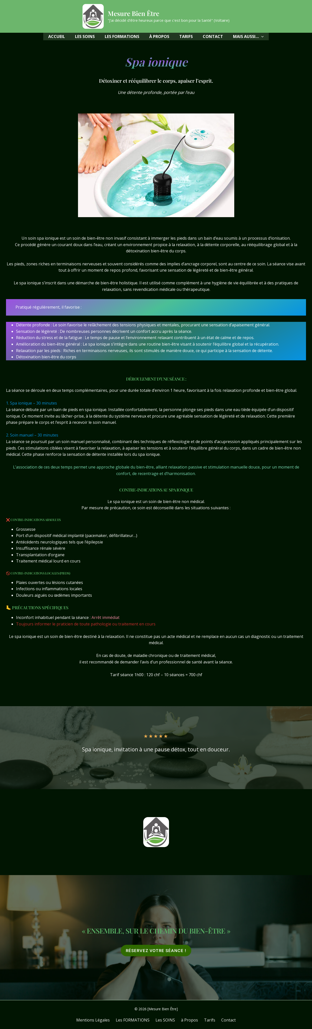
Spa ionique (156, 61)
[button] (248, 36)
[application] (261, 36)
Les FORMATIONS (135, 1020)
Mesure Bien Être (133, 13)
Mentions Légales (98, 1020)
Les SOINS (166, 1020)
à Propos (188, 1020)
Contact (223, 1020)
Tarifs (206, 1020)
